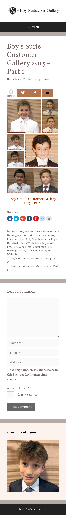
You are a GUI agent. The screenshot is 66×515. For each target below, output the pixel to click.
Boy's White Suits (31, 243)
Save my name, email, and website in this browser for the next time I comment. (32, 374)
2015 (21, 231)
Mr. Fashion (33, 250)
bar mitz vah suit (44, 235)
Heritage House (16, 250)
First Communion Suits (39, 247)
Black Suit (13, 239)
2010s (14, 231)
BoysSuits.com (15, 247)
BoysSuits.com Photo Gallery (42, 231)
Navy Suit (47, 250)
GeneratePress (38, 509)
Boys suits (48, 243)
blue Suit (25, 239)
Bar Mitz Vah (25, 235)
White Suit (13, 254)
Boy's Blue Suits (41, 239)
